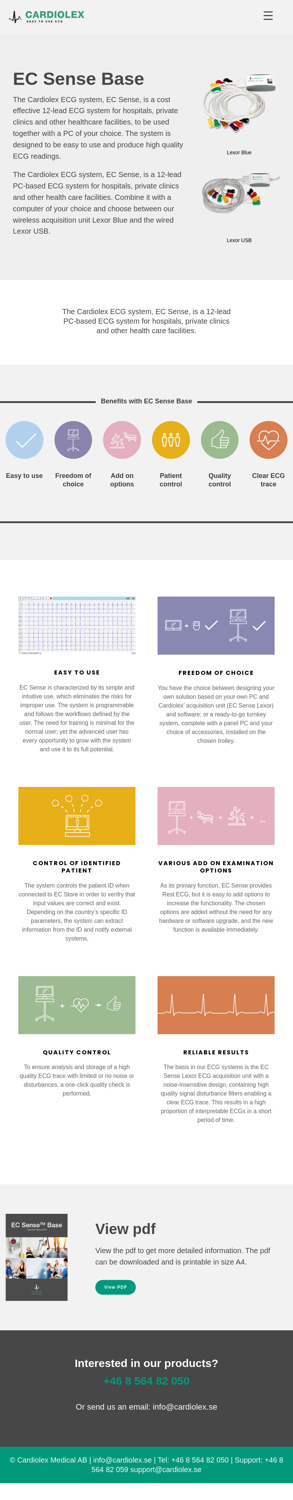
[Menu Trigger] (268, 16)
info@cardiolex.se (185, 1406)
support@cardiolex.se (166, 1469)
